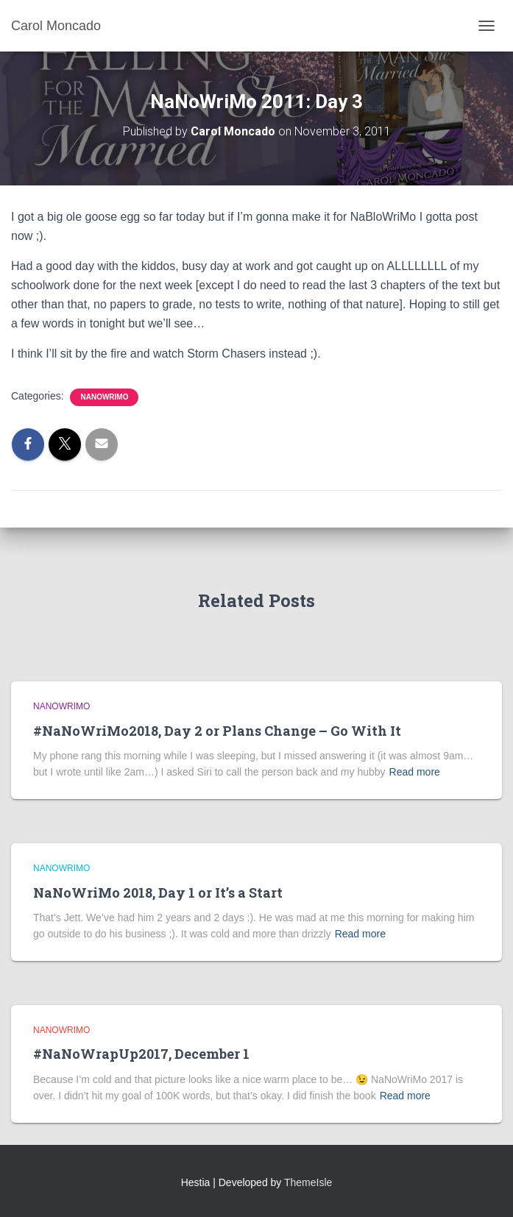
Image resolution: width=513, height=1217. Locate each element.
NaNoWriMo (104, 397)
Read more (414, 772)
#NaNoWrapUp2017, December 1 (141, 1053)
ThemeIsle (308, 1182)
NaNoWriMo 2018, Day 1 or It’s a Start (158, 892)
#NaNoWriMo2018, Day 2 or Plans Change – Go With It (217, 730)
